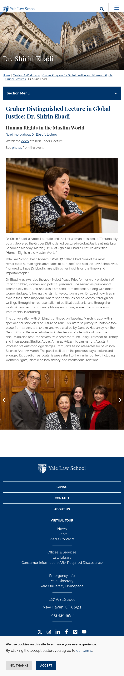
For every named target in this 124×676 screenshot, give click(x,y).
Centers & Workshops (26, 75)
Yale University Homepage (62, 586)
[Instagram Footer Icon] (48, 632)
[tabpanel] (62, 406)
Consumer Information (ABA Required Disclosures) (62, 563)
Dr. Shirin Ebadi (37, 79)
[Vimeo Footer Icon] (75, 632)
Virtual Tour (62, 520)
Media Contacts (62, 539)
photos (17, 147)
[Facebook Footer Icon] (66, 632)
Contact (62, 498)
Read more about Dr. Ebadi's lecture (31, 134)
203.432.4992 (62, 615)
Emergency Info (62, 576)
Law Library (62, 557)
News (62, 529)
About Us (62, 509)
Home (6, 75)
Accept (46, 665)
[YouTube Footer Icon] (84, 632)
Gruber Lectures (15, 79)
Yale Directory (62, 581)
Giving (62, 487)
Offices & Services (62, 552)
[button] (4, 400)
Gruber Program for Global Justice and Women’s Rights (77, 75)
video (25, 141)
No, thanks (19, 665)
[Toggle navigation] (117, 8)
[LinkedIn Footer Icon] (57, 632)
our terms (84, 650)
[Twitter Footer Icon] (39, 632)
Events (62, 534)
